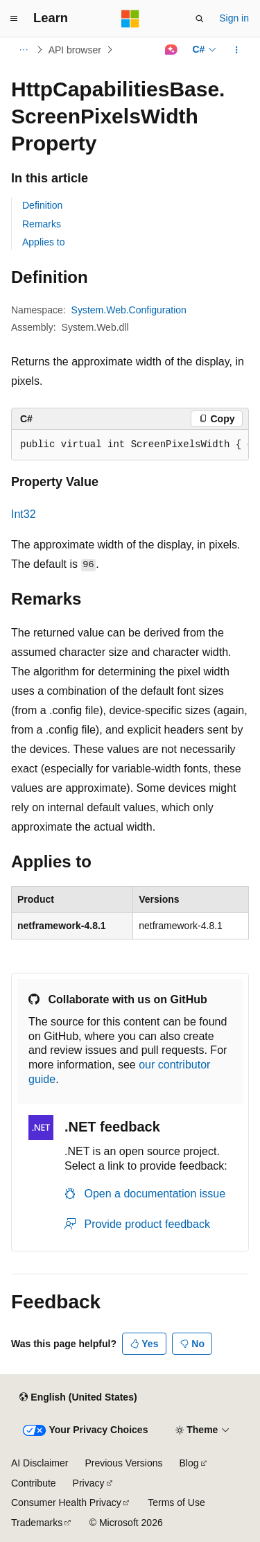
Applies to (43, 242)
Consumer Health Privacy (66, 1502)
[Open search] (200, 18)
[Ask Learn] (170, 50)
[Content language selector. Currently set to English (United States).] (78, 1397)
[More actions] (237, 50)
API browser (75, 49)
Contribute (33, 1483)
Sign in (234, 18)
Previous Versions (123, 1463)
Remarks (41, 223)
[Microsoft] (130, 19)
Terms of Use (176, 1502)
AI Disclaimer (39, 1463)
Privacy (89, 1483)
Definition (42, 205)
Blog (189, 1463)
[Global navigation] (14, 18)
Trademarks (36, 1522)
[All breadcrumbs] (23, 50)
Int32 (23, 514)
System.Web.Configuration (129, 309)
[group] (130, 445)
